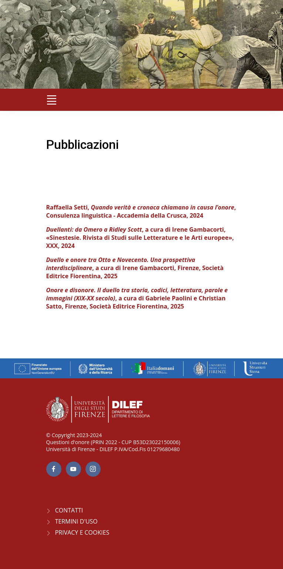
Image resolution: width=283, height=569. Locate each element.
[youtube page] (73, 469)
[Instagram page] (93, 469)
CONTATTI (69, 510)
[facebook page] (53, 469)
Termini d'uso (76, 521)
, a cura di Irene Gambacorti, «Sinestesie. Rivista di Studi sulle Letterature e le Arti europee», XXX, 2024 (140, 237)
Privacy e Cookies (82, 532)
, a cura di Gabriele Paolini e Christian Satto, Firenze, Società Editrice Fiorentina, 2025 (137, 298)
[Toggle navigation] (52, 100)
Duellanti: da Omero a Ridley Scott (94, 229)
